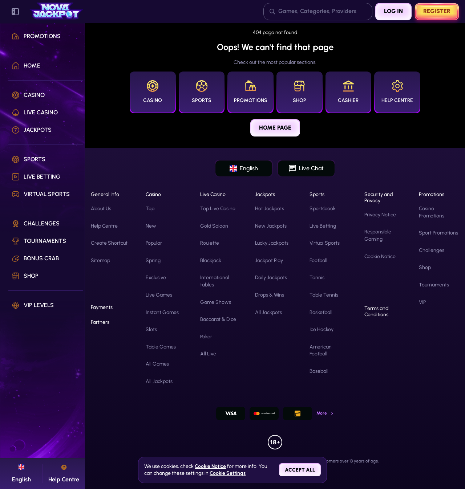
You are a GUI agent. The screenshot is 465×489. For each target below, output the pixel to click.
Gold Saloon (214, 226)
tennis (317, 277)
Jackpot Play (269, 260)
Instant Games (162, 312)
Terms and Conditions (376, 312)
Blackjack (210, 260)
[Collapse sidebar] (15, 12)
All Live (208, 354)
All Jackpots (159, 381)
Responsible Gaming (377, 235)
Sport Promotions (438, 233)
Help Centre (104, 226)
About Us (101, 208)
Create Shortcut (109, 243)
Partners (100, 322)
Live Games (159, 295)
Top (150, 208)
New (151, 226)
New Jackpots (271, 226)
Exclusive (156, 277)
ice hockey (321, 329)
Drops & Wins (269, 295)
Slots (151, 329)
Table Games (161, 347)
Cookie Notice (380, 256)
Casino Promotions (431, 212)
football (318, 260)
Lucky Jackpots (271, 243)
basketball (321, 312)
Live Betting (323, 226)
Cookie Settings (228, 473)
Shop (425, 267)
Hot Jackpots (269, 208)
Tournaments (434, 285)
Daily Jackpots (271, 277)
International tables (214, 281)
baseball (319, 371)
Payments (102, 307)
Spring (153, 260)
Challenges (431, 250)
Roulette (209, 243)
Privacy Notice (380, 215)
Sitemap (100, 260)
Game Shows (215, 302)
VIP (422, 302)
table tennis (324, 295)
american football (321, 350)
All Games (157, 364)
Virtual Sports (325, 243)
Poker (206, 337)
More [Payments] (325, 413)
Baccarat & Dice (218, 319)
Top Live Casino (217, 208)
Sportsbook (323, 208)
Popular (154, 243)
